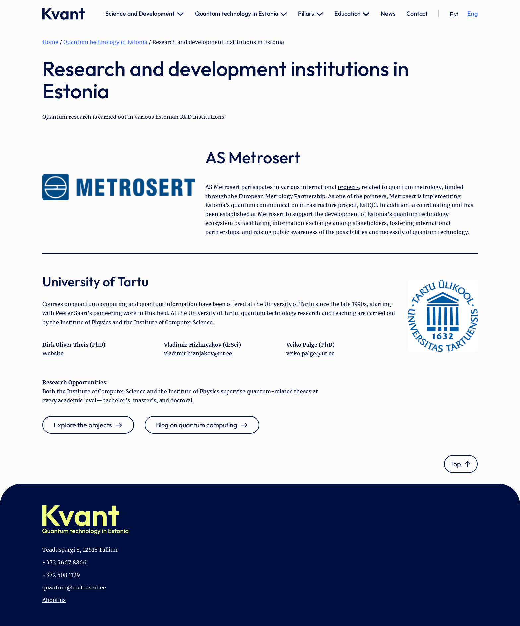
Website (53, 353)
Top (455, 464)
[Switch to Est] (454, 14)
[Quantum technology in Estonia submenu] (284, 14)
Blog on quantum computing (196, 425)
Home (50, 42)
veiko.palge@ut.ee (310, 353)
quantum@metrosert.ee (74, 587)
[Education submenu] (366, 14)
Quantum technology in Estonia (105, 42)
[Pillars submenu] (320, 14)
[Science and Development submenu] (180, 14)
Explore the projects (83, 425)
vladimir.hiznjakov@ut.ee (198, 353)
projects (348, 187)
